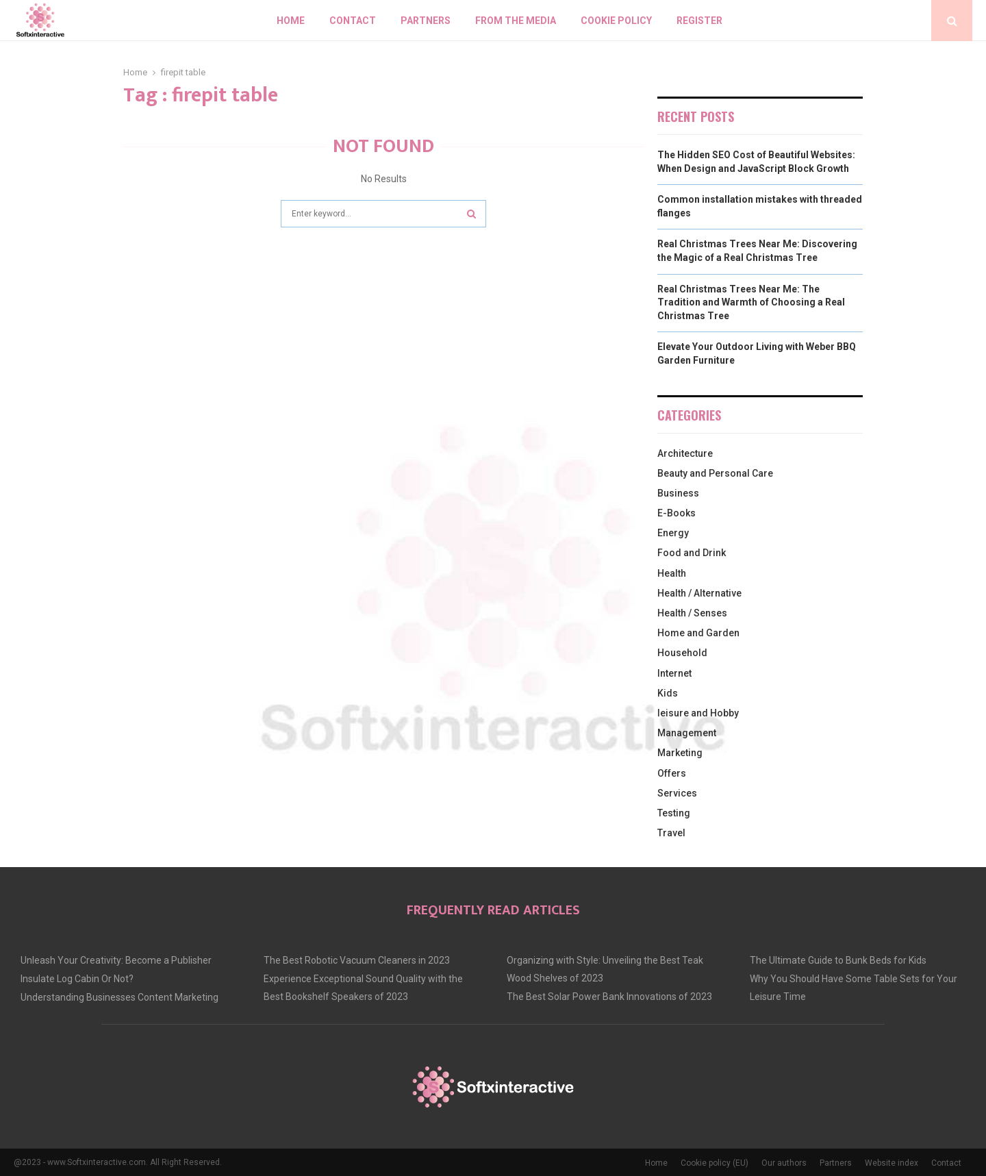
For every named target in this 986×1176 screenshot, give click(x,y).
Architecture (685, 453)
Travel (671, 832)
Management (686, 732)
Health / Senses (692, 613)
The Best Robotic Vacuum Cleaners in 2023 (357, 960)
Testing (673, 813)
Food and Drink (691, 552)
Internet (674, 673)
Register (699, 20)
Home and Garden (698, 632)
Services (677, 793)
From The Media (515, 20)
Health (671, 573)
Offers (671, 773)
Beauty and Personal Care (715, 473)
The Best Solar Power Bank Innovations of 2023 (609, 996)
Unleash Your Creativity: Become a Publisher (116, 960)
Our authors (784, 1163)
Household (682, 652)
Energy (673, 532)
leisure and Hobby (698, 713)
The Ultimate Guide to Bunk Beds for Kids (838, 960)
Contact (352, 20)
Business (678, 493)
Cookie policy (616, 20)
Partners (426, 20)
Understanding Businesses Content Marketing (119, 997)
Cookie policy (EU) (714, 1163)
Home (291, 20)
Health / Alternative (699, 593)
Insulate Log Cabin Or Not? (77, 978)
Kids (667, 693)
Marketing (680, 752)
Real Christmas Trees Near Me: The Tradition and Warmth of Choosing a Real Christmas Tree (751, 302)
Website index (891, 1163)
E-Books (676, 513)
